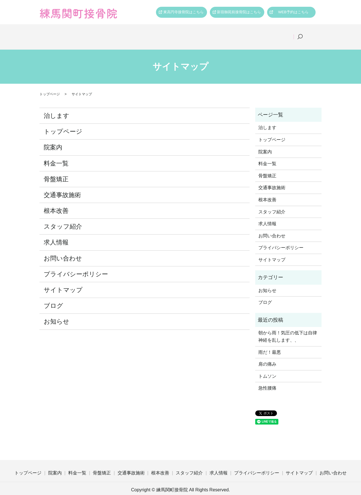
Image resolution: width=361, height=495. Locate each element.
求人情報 (286, 33)
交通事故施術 (186, 33)
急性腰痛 (267, 381)
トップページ (65, 33)
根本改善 (220, 33)
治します (56, 108)
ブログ (53, 298)
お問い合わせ (63, 251)
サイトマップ (63, 282)
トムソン (267, 368)
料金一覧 (124, 33)
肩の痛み (267, 356)
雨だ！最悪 (269, 344)
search (307, 33)
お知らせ (56, 314)
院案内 (96, 33)
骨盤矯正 (153, 33)
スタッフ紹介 (253, 33)
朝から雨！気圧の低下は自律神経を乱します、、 (287, 329)
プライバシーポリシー (76, 266)
